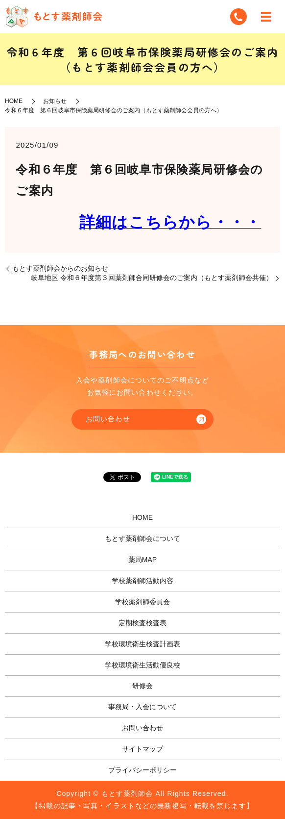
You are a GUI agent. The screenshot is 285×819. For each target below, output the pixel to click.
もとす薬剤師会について (142, 538)
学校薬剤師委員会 (142, 602)
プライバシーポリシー (142, 770)
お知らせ (55, 101)
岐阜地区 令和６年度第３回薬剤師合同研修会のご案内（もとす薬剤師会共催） (152, 278)
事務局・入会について (142, 707)
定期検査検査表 (142, 623)
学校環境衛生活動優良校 (142, 665)
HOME (14, 101)
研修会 (142, 686)
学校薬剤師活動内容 (142, 581)
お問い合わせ (108, 419)
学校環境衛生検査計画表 (142, 644)
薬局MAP (142, 559)
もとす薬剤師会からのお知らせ (60, 268)
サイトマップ (142, 749)
